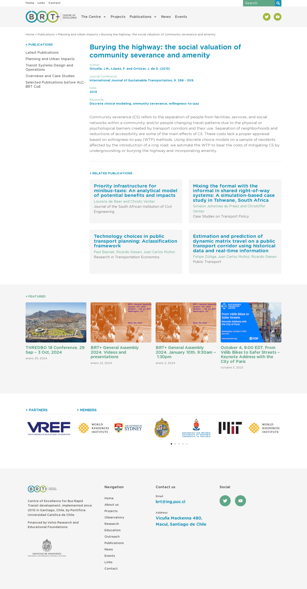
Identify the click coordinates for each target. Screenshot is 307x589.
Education (112, 530)
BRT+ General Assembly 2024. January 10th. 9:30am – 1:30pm (186, 352)
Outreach (112, 536)
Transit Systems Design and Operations (49, 67)
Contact (111, 568)
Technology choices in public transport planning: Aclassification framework (135, 241)
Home (30, 34)
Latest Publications (42, 52)
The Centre (93, 16)
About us (111, 504)
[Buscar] (278, 3)
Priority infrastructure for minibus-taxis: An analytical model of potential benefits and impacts (135, 191)
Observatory (114, 517)
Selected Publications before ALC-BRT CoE (55, 84)
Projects (118, 17)
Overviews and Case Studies (50, 76)
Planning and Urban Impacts (78, 34)
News (166, 17)
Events (181, 17)
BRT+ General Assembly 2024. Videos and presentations (115, 352)
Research (111, 523)
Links (108, 562)
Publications (143, 16)
